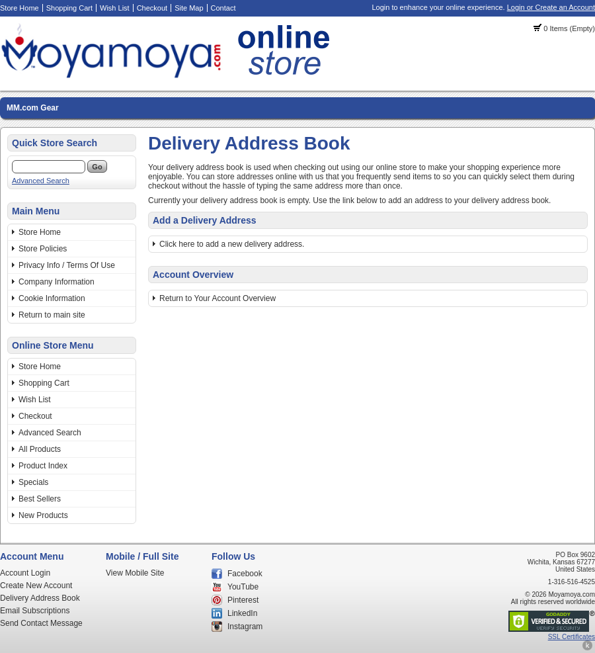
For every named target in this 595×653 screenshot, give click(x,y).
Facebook (244, 573)
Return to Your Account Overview (217, 298)
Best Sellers (40, 498)
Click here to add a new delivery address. (231, 244)
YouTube (242, 586)
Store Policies (43, 248)
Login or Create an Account (551, 7)
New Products (43, 515)
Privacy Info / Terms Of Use (67, 265)
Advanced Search (40, 181)
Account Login (25, 573)
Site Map (189, 8)
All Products (40, 449)
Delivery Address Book (40, 598)
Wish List (115, 8)
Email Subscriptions (34, 610)
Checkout (152, 8)
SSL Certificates (571, 636)
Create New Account (36, 585)
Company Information (57, 281)
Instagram (244, 626)
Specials (33, 482)
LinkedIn (242, 613)
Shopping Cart (69, 8)
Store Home (19, 8)
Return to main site (52, 315)
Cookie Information (52, 298)
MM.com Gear (33, 107)
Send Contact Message (41, 623)
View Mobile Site (135, 573)
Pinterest (242, 600)
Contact (223, 8)
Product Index (43, 465)
